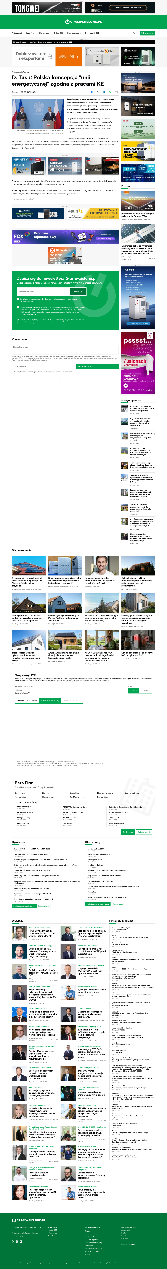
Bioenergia (89, 1246)
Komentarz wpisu (85, 366)
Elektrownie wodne (105, 793)
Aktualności (17, 33)
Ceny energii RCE (92, 33)
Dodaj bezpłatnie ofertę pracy (98, 904)
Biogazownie (20, 793)
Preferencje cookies (128, 1244)
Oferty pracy (44, 33)
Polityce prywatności (34, 323)
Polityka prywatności (128, 1227)
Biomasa (45, 793)
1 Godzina (145, 691)
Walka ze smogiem (92, 1251)
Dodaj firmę (128, 832)
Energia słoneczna (91, 1234)
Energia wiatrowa (132, 793)
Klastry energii (48, 797)
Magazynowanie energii (93, 1248)
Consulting (74, 793)
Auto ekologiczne (91, 1240)
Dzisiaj (50, 700)
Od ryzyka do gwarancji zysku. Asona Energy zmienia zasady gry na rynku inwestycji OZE (42, 42)
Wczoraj (27, 700)
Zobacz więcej (144, 832)
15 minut (133, 691)
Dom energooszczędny (93, 1243)
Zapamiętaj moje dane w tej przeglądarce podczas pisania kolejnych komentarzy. (43, 372)
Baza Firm (30, 33)
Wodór (87, 1254)
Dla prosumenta (73, 33)
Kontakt (124, 1233)
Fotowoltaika (20, 797)
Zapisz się (78, 292)
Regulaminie (20, 323)
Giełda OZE (58, 33)
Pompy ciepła (102, 797)
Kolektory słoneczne (78, 797)
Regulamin (41, 357)
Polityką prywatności (76, 357)
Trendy (26, 72)
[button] (134, 33)
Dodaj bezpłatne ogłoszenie (23, 906)
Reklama (124, 1239)
